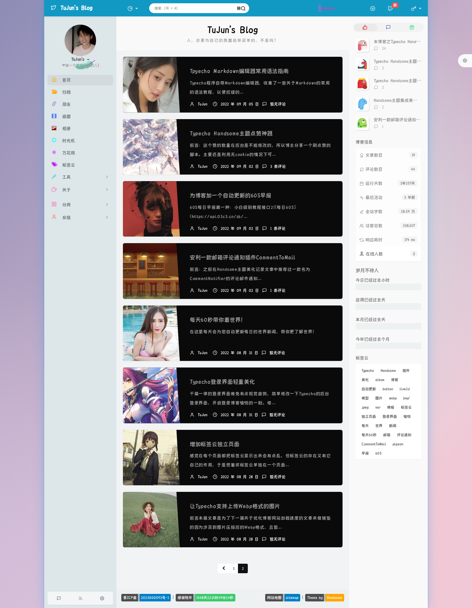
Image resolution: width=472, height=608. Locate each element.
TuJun (202, 104)
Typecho (368, 370)
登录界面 (390, 416)
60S (378, 453)
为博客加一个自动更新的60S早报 (230, 196)
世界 (379, 426)
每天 (365, 426)
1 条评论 (277, 228)
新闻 (392, 426)
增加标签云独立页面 (215, 444)
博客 (394, 380)
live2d (405, 389)
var (378, 407)
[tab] (365, 27)
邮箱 (386, 435)
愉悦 (407, 416)
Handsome (388, 370)
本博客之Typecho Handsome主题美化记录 (412, 41)
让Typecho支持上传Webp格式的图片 (235, 506)
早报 (365, 453)
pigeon (398, 444)
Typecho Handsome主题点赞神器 (231, 133)
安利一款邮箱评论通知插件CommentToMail (243, 258)
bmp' (406, 398)
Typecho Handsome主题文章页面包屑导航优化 (417, 80)
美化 (365, 380)
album (379, 380)
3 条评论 (278, 166)
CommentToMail (374, 444)
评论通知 (404, 435)
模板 (390, 407)
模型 (365, 398)
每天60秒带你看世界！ (218, 320)
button (388, 389)
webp (393, 398)
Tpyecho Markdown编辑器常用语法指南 (239, 71)
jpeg (365, 407)
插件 (406, 370)
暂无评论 (278, 104)
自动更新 (369, 389)
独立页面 (369, 416)
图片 (379, 398)
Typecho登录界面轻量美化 (222, 382)
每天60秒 (369, 435)
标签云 (406, 407)
